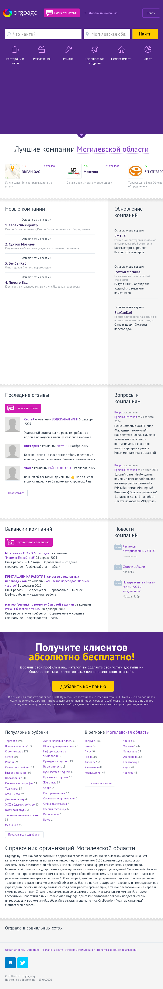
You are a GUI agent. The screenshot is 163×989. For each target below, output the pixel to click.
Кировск (90, 762)
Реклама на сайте (52, 950)
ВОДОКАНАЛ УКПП (65, 419)
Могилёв (128, 746)
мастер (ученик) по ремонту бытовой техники (39, 604)
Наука (47, 820)
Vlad (27, 468)
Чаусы (127, 767)
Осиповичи (130, 757)
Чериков (128, 773)
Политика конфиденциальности (116, 950)
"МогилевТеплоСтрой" (20, 558)
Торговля (11, 741)
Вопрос (119, 412)
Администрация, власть (57, 741)
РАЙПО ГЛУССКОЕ (60, 468)
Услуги (9, 757)
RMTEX (120, 236)
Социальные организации (59, 798)
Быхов (89, 746)
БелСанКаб (123, 312)
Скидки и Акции (134, 567)
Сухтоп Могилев (127, 272)
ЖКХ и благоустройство (20, 804)
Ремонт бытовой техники (23, 609)
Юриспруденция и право (58, 746)
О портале (33, 950)
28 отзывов (112, 166)
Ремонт (9, 762)
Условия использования (80, 950)
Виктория (31, 446)
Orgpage (20, 13)
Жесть (61, 446)
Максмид (91, 171)
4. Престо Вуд (16, 282)
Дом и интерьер (15, 799)
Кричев (127, 741)
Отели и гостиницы (54, 809)
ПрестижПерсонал (125, 417)
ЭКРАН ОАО (31, 171)
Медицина (11, 825)
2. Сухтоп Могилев (20, 244)
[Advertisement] (81, 97)
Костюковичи (93, 773)
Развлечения (51, 814)
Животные (49, 782)
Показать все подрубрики (24, 834)
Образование (13, 778)
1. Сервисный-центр (21, 225)
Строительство (14, 751)
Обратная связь (15, 950)
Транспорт (11, 788)
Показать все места (100, 783)
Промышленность (16, 746)
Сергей (29, 419)
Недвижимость (52, 766)
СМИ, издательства (55, 804)
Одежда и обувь (15, 810)
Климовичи (92, 767)
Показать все (16, 493)
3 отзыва (49, 166)
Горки (88, 757)
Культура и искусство (56, 761)
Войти (151, 13)
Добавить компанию (101, 13)
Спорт (47, 788)
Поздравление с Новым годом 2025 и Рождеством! (139, 586)
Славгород (130, 762)
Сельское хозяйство (17, 767)
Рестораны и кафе (54, 793)
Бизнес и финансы (16, 773)
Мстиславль (130, 751)
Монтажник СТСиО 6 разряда (27, 553)
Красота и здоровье (56, 777)
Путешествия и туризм (56, 772)
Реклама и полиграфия (19, 783)
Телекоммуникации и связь (21, 815)
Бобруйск (90, 741)
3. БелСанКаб (16, 263)
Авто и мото (12, 794)
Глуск (88, 751)
